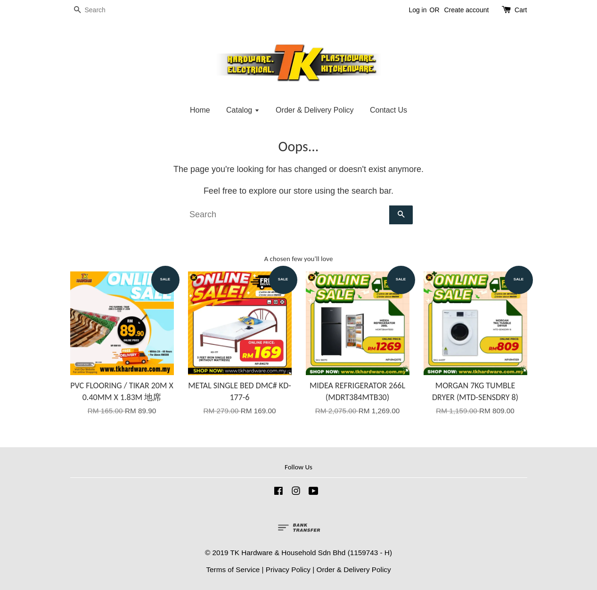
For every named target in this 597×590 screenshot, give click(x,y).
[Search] (98, 10)
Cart (521, 10)
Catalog (243, 110)
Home (200, 110)
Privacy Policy (288, 569)
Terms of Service (233, 569)
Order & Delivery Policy (314, 110)
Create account (466, 10)
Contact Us (388, 110)
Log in (417, 10)
